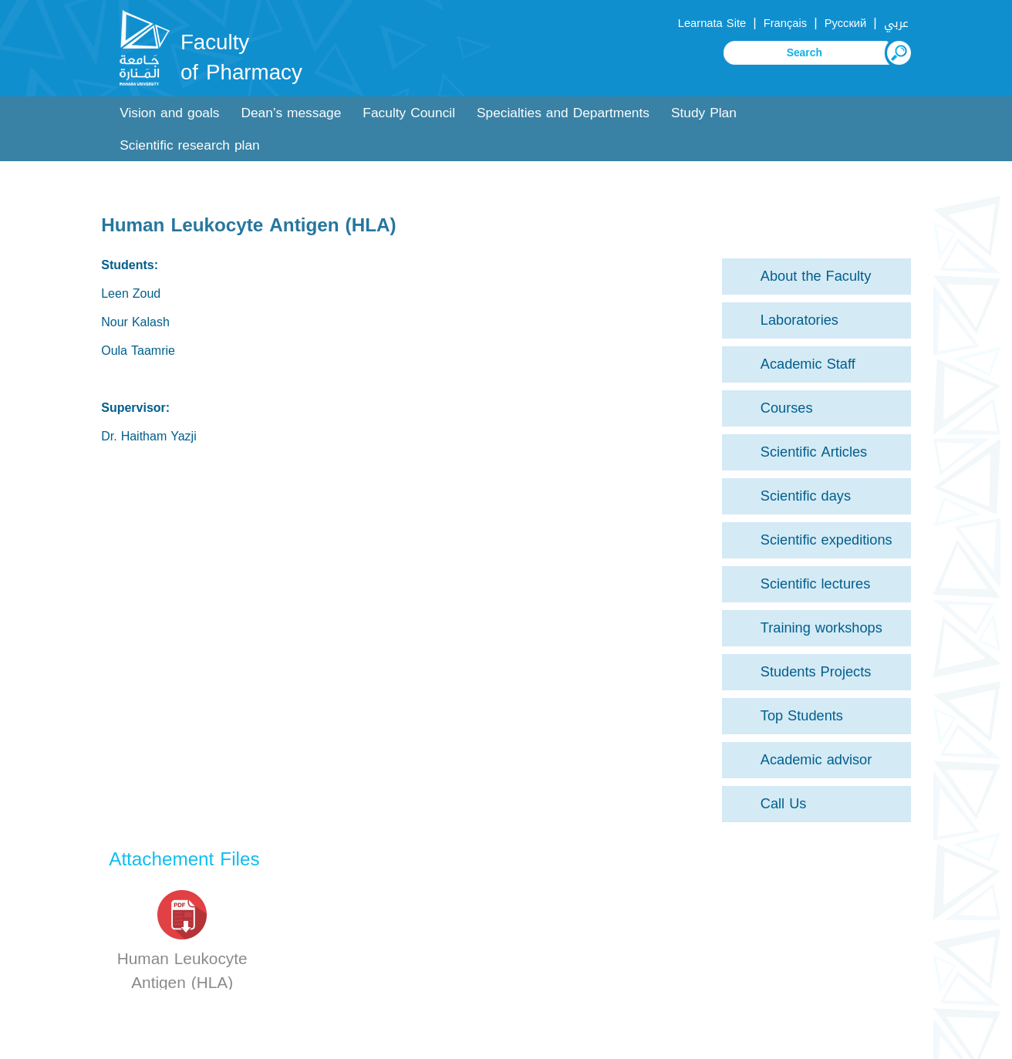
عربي (896, 23)
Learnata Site (712, 23)
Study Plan (704, 113)
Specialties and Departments (563, 113)
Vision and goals (169, 113)
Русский (846, 23)
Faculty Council (409, 113)
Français (785, 23)
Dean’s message (291, 113)
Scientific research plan (190, 145)
